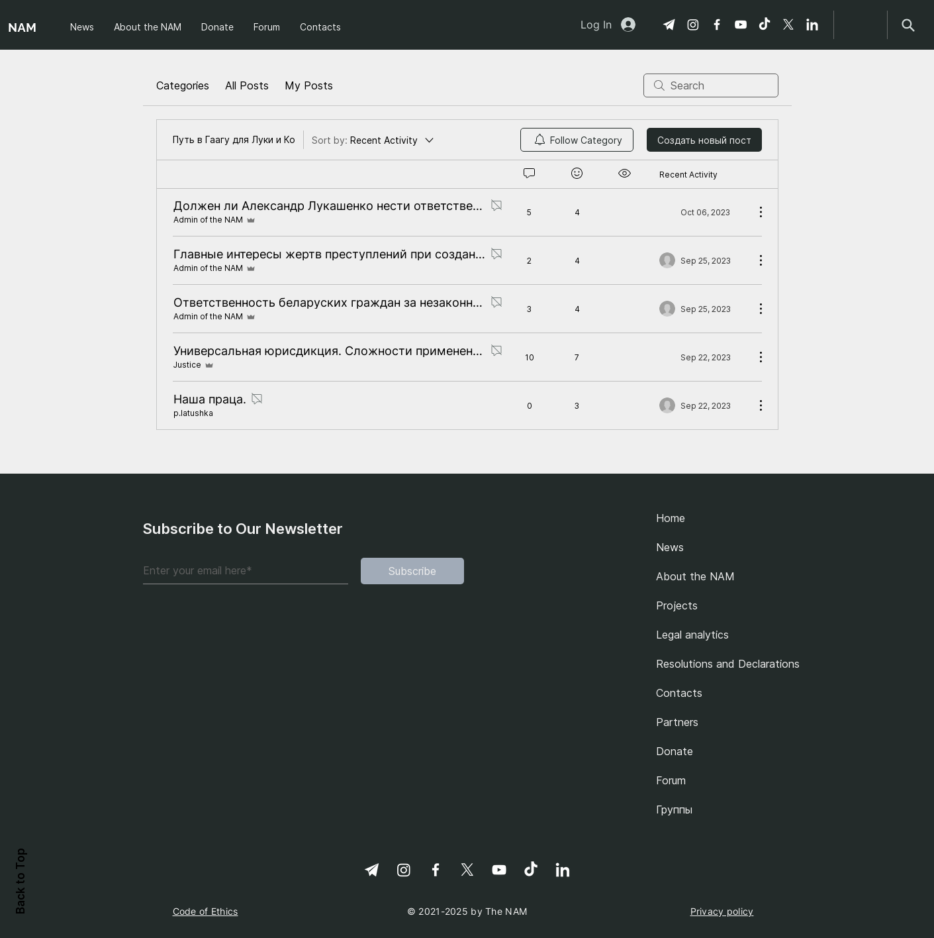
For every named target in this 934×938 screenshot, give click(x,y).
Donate (674, 751)
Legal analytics (692, 634)
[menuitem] (576, 140)
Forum (671, 780)
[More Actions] (754, 212)
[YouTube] (740, 24)
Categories (182, 85)
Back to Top (20, 881)
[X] (788, 24)
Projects (677, 605)
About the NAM (695, 576)
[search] (710, 85)
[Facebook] (717, 24)
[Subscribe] (412, 571)
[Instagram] (693, 24)
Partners (677, 722)
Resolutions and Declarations (724, 663)
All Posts (247, 85)
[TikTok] (764, 24)
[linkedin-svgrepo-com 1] (812, 24)
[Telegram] (669, 24)
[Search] (908, 25)
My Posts (309, 85)
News (670, 547)
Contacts (679, 693)
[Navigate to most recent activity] (702, 212)
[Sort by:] (374, 140)
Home (670, 518)
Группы (674, 809)
